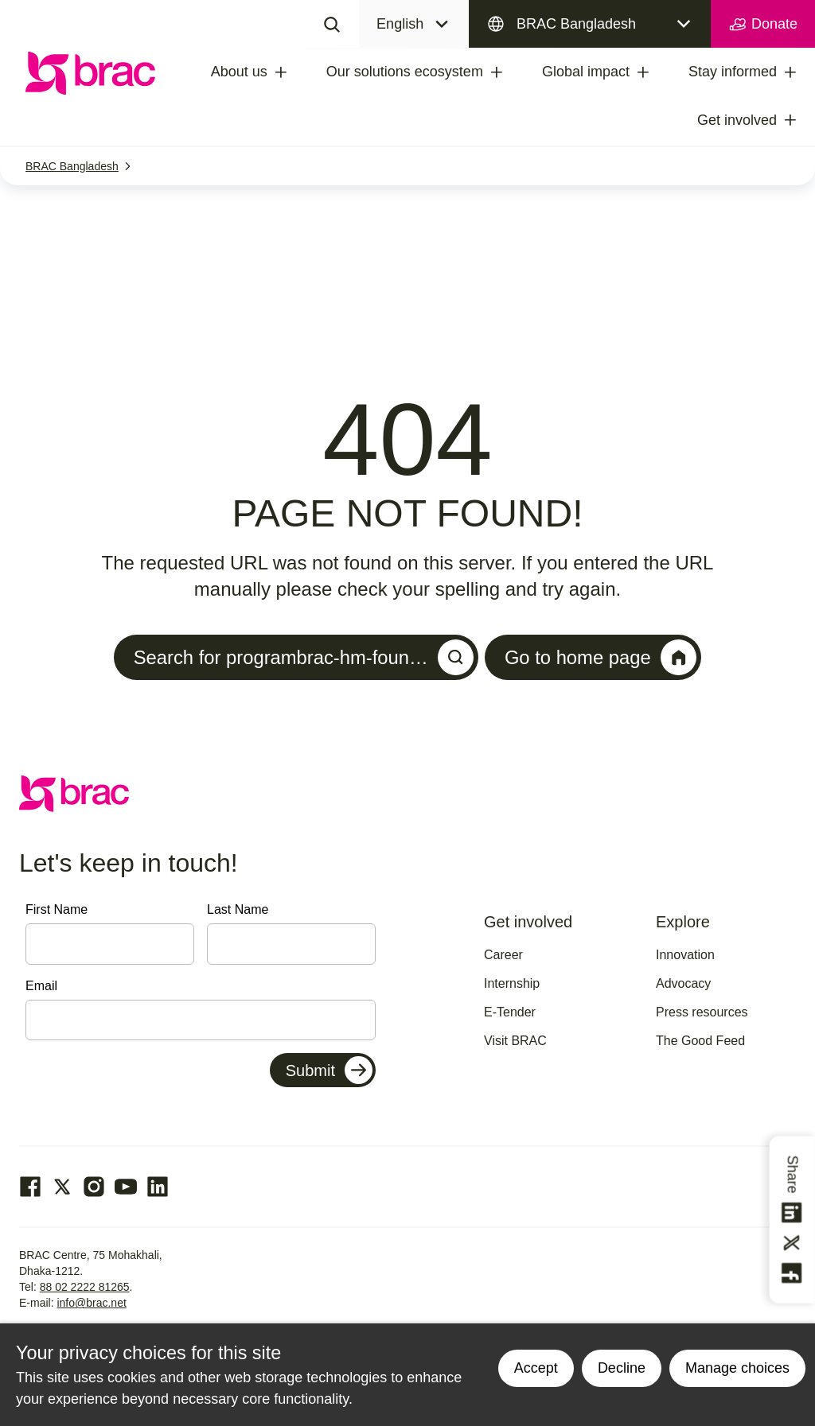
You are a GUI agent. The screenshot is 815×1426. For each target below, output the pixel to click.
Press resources (702, 1012)
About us (239, 72)
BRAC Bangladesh (576, 24)
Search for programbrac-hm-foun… (302, 657)
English (399, 24)
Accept (536, 1368)
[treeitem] (295, 72)
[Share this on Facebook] (793, 1273)
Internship (512, 983)
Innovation (685, 955)
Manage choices (737, 1368)
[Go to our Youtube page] (126, 1187)
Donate (762, 24)
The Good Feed (700, 1040)
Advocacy (683, 983)
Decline (621, 1368)
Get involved (737, 120)
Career (503, 955)
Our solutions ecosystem (404, 72)
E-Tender (510, 1012)
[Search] (332, 24)
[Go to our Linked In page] (157, 1187)
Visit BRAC (515, 1040)
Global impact (586, 72)
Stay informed (732, 72)
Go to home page (602, 657)
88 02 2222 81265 (85, 1287)
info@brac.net (91, 1303)
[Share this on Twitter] (793, 1243)
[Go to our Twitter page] (62, 1187)
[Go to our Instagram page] (94, 1187)
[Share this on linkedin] (793, 1213)
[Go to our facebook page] (30, 1187)
